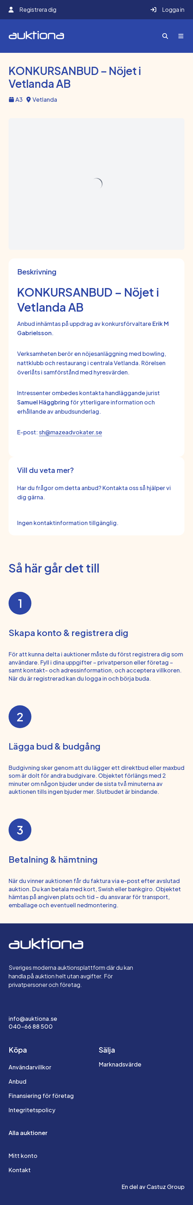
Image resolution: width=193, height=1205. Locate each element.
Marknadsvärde (120, 1064)
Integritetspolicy (32, 1110)
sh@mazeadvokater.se (70, 432)
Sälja (107, 1049)
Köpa (18, 1049)
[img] (96, 184)
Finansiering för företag (41, 1095)
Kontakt (20, 1170)
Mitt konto (23, 1155)
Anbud (17, 1081)
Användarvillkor (30, 1067)
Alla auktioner (28, 1132)
